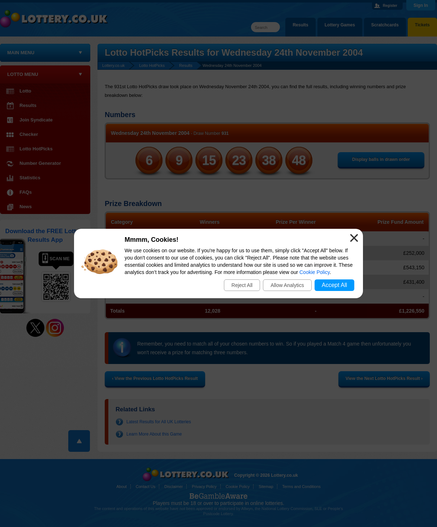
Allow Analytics (287, 285)
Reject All (242, 285)
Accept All (334, 285)
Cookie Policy (314, 272)
